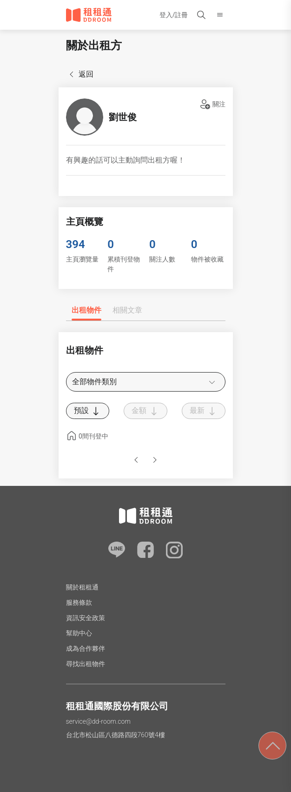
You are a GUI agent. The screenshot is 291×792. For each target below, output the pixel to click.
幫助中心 (79, 633)
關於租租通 (82, 587)
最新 (204, 411)
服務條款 (79, 602)
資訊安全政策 (85, 618)
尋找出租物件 (85, 664)
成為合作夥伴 (85, 648)
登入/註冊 (173, 15)
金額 (145, 411)
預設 (88, 411)
